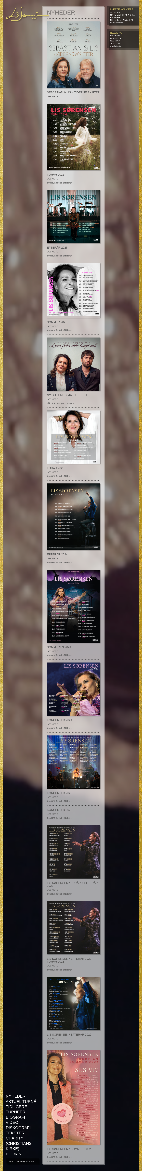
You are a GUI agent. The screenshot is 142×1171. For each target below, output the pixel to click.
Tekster (15, 1133)
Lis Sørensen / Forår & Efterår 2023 (72, 884)
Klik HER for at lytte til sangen (60, 403)
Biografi (15, 1117)
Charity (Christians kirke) (19, 1143)
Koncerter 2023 (59, 793)
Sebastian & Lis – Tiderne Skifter (73, 92)
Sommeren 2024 (59, 647)
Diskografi (18, 1128)
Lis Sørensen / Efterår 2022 (69, 1034)
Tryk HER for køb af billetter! (59, 256)
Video (12, 1122)
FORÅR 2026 (55, 174)
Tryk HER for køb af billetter (59, 183)
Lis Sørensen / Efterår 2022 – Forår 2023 (70, 960)
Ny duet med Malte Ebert (67, 395)
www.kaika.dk (115, 46)
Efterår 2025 (57, 247)
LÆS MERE (52, 96)
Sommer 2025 (57, 322)
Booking (15, 1154)
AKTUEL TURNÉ (21, 1101)
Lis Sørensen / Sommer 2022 (69, 1149)
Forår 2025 (55, 468)
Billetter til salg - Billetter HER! (121, 20)
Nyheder (16, 1096)
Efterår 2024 (57, 554)
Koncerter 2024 (59, 720)
